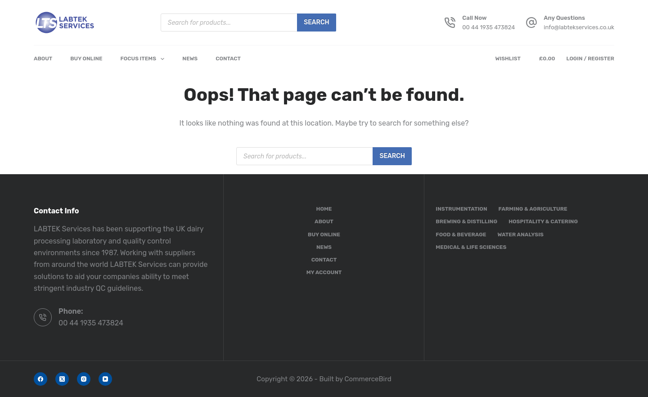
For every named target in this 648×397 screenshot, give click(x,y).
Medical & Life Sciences (471, 247)
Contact (228, 58)
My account (324, 272)
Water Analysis (520, 234)
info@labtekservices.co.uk (579, 27)
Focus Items (144, 59)
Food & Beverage (461, 234)
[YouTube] (105, 379)
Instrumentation (461, 209)
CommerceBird (368, 379)
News (190, 58)
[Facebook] (40, 379)
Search (316, 22)
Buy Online (86, 58)
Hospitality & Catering (543, 221)
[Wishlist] (509, 58)
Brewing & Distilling (466, 221)
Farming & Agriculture (533, 209)
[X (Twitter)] (62, 379)
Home (324, 209)
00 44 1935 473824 (488, 27)
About (43, 58)
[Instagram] (83, 379)
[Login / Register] (590, 58)
